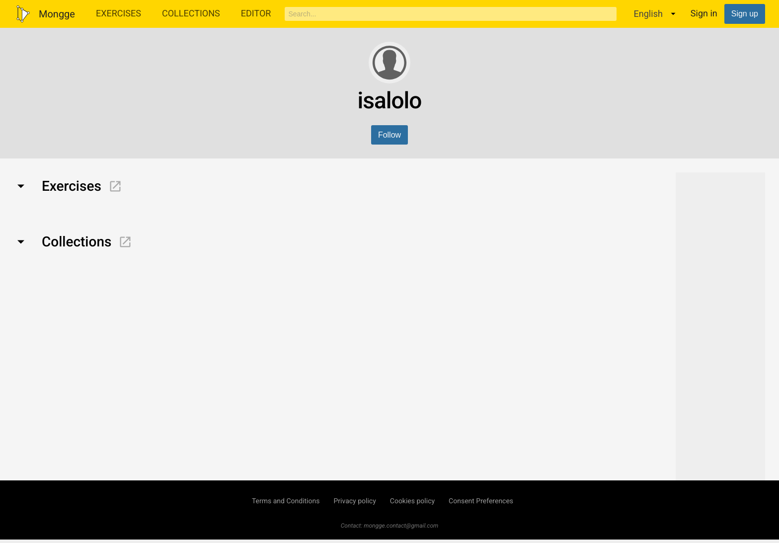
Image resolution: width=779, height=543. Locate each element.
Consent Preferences (481, 501)
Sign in (704, 13)
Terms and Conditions (286, 501)
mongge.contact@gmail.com (401, 525)
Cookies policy (412, 501)
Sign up (744, 13)
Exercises (118, 13)
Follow (389, 135)
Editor (256, 13)
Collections (191, 13)
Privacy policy (354, 501)
